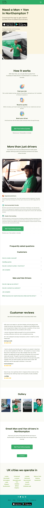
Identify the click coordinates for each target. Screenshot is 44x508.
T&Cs (27, 500)
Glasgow (6, 484)
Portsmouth (17, 476)
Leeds (6, 482)
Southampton (6, 486)
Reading (37, 478)
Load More (22, 455)
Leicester (27, 476)
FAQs (14, 500)
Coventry (27, 484)
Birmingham (6, 480)
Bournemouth (27, 480)
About (9, 500)
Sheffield (17, 483)
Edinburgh (27, 478)
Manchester (7, 478)
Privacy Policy (20, 500)
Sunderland (37, 480)
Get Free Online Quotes (22, 129)
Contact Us (33, 500)
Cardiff (27, 482)
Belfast (17, 485)
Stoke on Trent (37, 476)
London (6, 476)
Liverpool (16, 478)
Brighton (17, 487)
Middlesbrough (27, 486)
